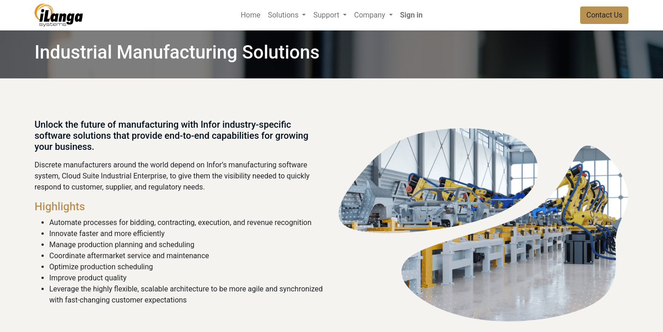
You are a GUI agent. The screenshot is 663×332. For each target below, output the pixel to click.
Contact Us (604, 15)
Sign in (411, 15)
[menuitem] (250, 15)
